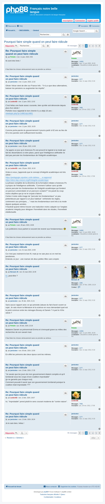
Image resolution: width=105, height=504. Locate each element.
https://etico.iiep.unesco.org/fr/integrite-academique (27, 180)
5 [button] (96, 46)
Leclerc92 (74, 104)
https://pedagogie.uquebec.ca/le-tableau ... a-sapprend (28, 177)
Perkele (74, 58)
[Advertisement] (52, 462)
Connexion (80, 20)
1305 (81, 283)
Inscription (68, 20)
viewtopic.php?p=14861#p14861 (19, 113)
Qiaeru (63, 494)
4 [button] (92, 46)
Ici (6, 276)
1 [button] (83, 46)
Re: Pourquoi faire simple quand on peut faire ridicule (22, 52)
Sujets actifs (93, 20)
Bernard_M (75, 280)
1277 (81, 79)
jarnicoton (74, 76)
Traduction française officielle (49, 494)
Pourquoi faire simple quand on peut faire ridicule (36, 41)
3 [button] (89, 46)
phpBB (46, 492)
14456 (81, 61)
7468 (81, 108)
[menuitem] (20, 26)
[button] (79, 46)
